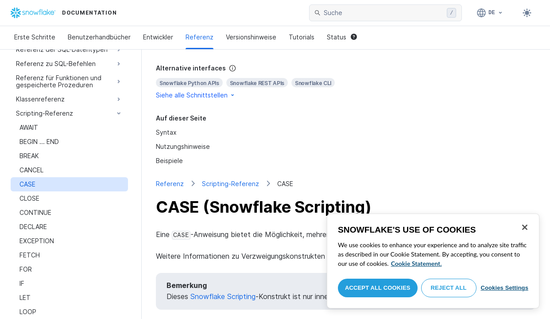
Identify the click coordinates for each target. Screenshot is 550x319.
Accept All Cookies (378, 287)
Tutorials (301, 37)
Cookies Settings (504, 287)
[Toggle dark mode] (527, 13)
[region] (433, 261)
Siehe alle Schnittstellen (196, 95)
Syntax (166, 132)
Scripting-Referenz (230, 183)
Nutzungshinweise (183, 146)
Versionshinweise (251, 37)
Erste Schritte (34, 37)
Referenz (199, 37)
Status (342, 37)
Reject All (449, 287)
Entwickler (158, 37)
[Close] (525, 227)
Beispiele (169, 160)
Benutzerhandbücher (99, 37)
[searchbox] (383, 13)
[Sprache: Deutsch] (490, 13)
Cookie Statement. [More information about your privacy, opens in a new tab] (416, 263)
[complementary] (346, 82)
